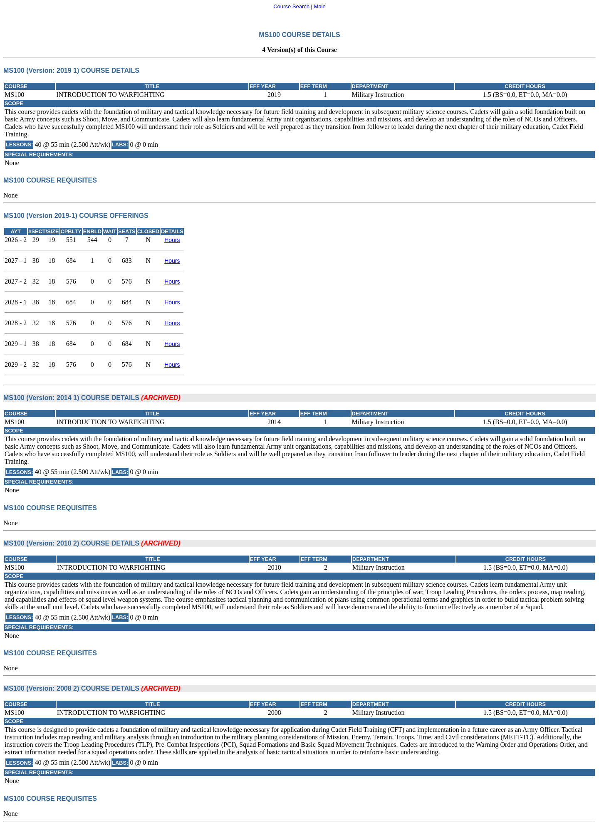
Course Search (291, 6)
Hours (172, 240)
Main (320, 6)
